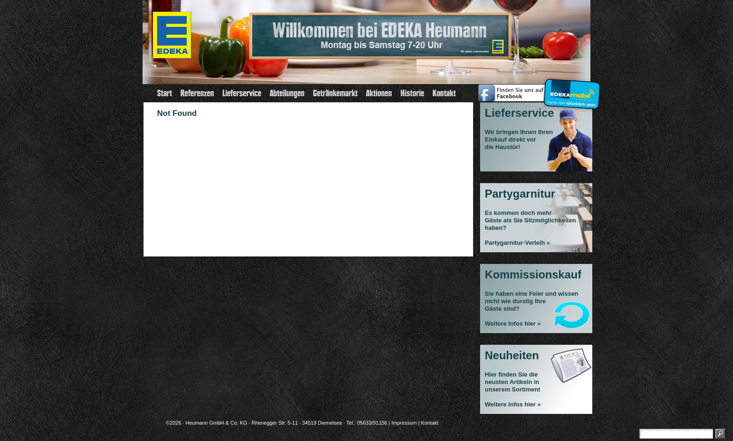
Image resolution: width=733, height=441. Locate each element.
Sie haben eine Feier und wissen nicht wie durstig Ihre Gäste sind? (531, 301)
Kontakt (429, 423)
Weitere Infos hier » (513, 323)
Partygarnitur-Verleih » (517, 242)
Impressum (404, 423)
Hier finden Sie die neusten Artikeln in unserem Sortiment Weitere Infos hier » (513, 389)
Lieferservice (519, 113)
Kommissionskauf (533, 274)
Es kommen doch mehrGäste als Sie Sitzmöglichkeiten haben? (530, 220)
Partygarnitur (520, 193)
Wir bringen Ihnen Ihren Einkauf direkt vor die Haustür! (519, 139)
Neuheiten (512, 355)
